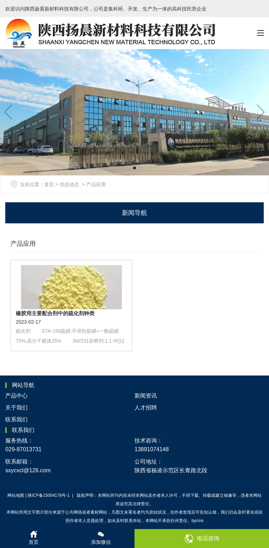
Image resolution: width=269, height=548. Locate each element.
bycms (198, 520)
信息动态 (69, 184)
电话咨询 (202, 538)
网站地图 (15, 495)
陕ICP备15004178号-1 (49, 495)
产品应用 (23, 243)
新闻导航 (134, 212)
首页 (49, 184)
